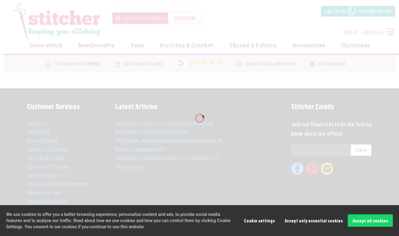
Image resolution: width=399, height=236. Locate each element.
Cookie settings (259, 220)
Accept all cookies (370, 220)
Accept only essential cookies (314, 220)
